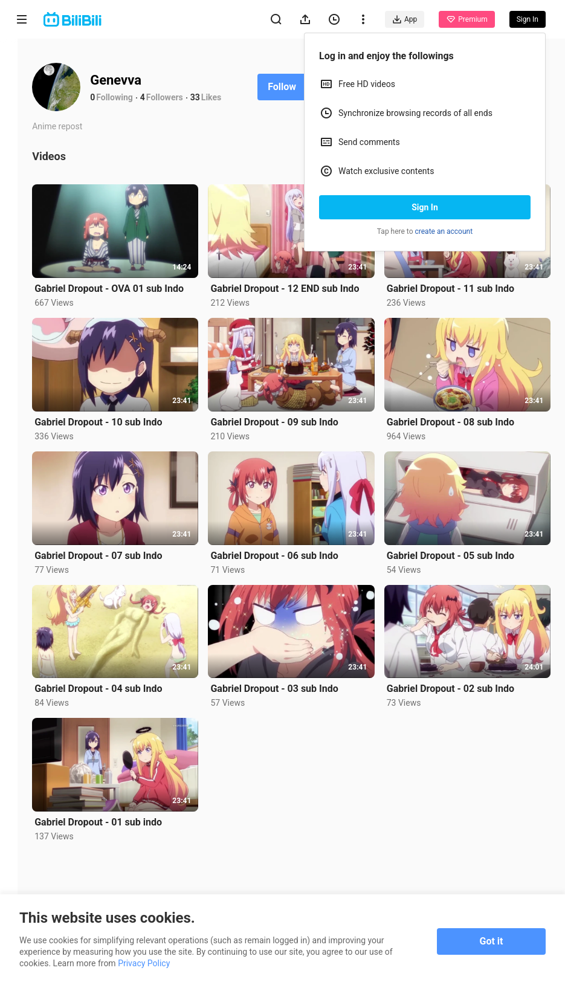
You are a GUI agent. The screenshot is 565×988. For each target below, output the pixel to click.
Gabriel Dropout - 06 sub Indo (291, 540)
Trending (22, 209)
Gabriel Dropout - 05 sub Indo (459, 540)
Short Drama (21, 158)
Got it (491, 941)
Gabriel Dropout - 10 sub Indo (124, 412)
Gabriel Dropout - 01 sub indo (124, 798)
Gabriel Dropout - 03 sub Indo (291, 669)
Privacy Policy (144, 963)
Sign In (425, 207)
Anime (21, 107)
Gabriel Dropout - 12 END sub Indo (302, 283)
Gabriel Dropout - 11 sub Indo (459, 283)
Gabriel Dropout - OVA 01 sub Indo (135, 283)
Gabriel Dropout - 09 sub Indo (291, 412)
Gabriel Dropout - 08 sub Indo (459, 412)
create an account (444, 231)
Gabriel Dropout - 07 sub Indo (124, 540)
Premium (466, 19)
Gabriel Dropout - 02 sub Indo (459, 669)
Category (21, 255)
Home (21, 61)
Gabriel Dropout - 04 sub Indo (124, 669)
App (404, 19)
